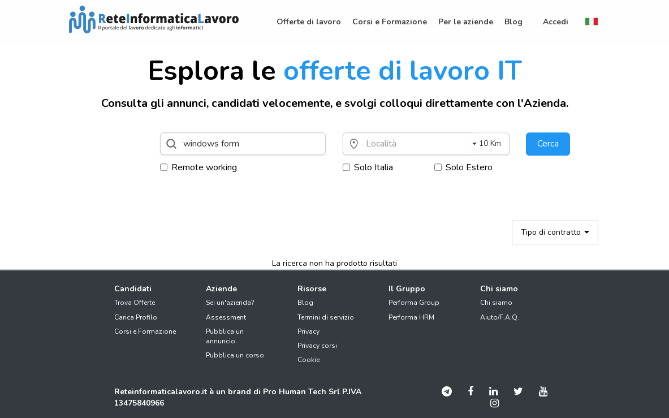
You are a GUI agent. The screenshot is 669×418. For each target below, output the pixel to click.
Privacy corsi (317, 345)
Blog (305, 302)
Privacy (308, 331)
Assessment (226, 317)
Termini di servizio (325, 317)
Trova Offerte (134, 302)
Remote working (198, 167)
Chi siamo (496, 302)
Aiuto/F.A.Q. (499, 317)
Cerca (548, 143)
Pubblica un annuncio (225, 336)
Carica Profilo (135, 317)
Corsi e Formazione (145, 331)
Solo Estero (463, 167)
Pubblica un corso (235, 355)
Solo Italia (368, 167)
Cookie (308, 359)
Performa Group (414, 302)
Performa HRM (411, 317)
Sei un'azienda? (230, 302)
